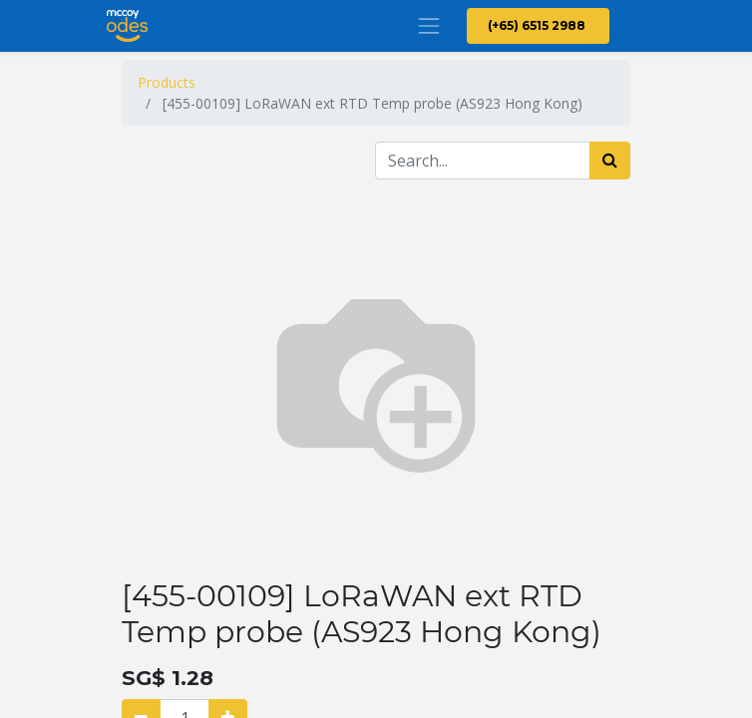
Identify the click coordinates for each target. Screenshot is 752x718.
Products (166, 82)
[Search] (609, 161)
